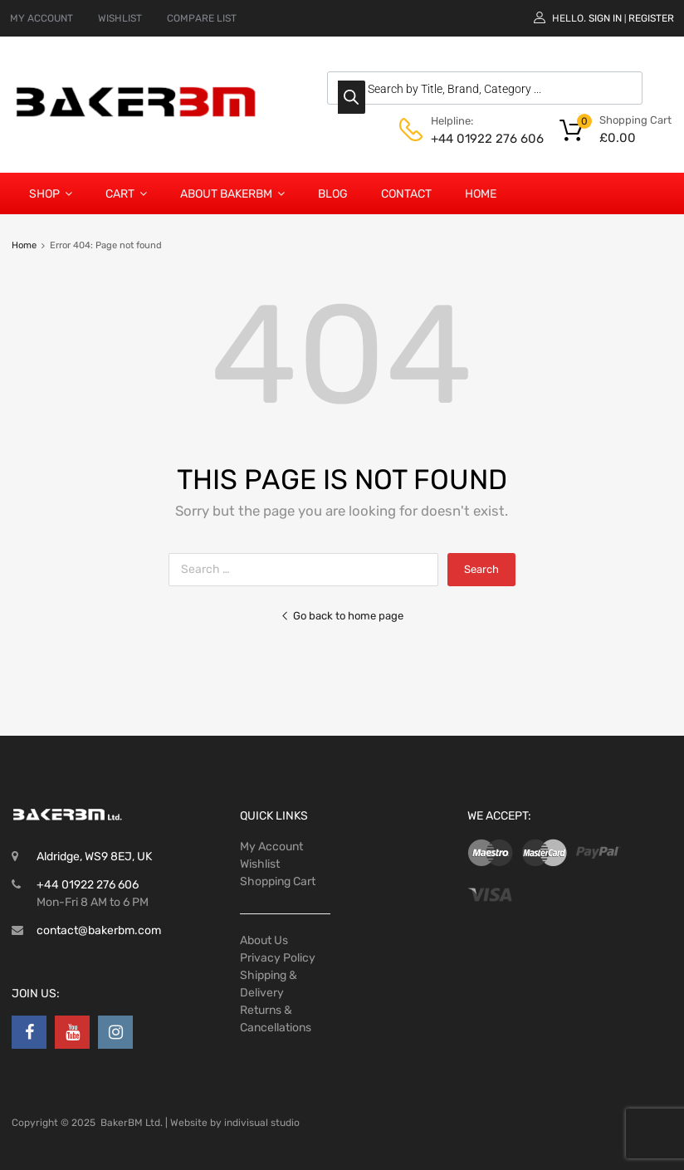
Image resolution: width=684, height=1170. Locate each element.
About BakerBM (232, 193)
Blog (333, 194)
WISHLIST (120, 18)
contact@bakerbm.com (99, 930)
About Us (264, 940)
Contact (406, 194)
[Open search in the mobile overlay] (485, 88)
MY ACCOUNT (41, 18)
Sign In (605, 18)
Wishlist (260, 864)
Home (480, 194)
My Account (271, 847)
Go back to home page (342, 615)
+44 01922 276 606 (471, 138)
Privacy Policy (277, 958)
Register (651, 18)
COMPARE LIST (202, 18)
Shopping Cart (277, 881)
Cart (126, 193)
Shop (50, 193)
